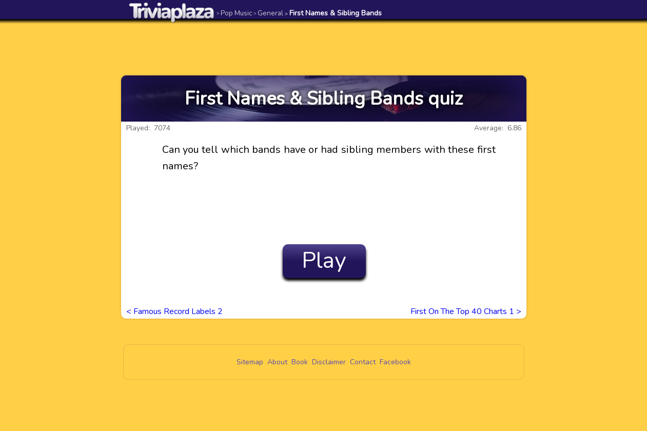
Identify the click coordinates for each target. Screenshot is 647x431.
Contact (363, 362)
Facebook (395, 362)
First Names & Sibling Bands (333, 13)
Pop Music (234, 13)
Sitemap (250, 362)
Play (324, 260)
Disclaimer (329, 362)
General (268, 13)
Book (299, 362)
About (277, 362)
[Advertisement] (324, 47)
